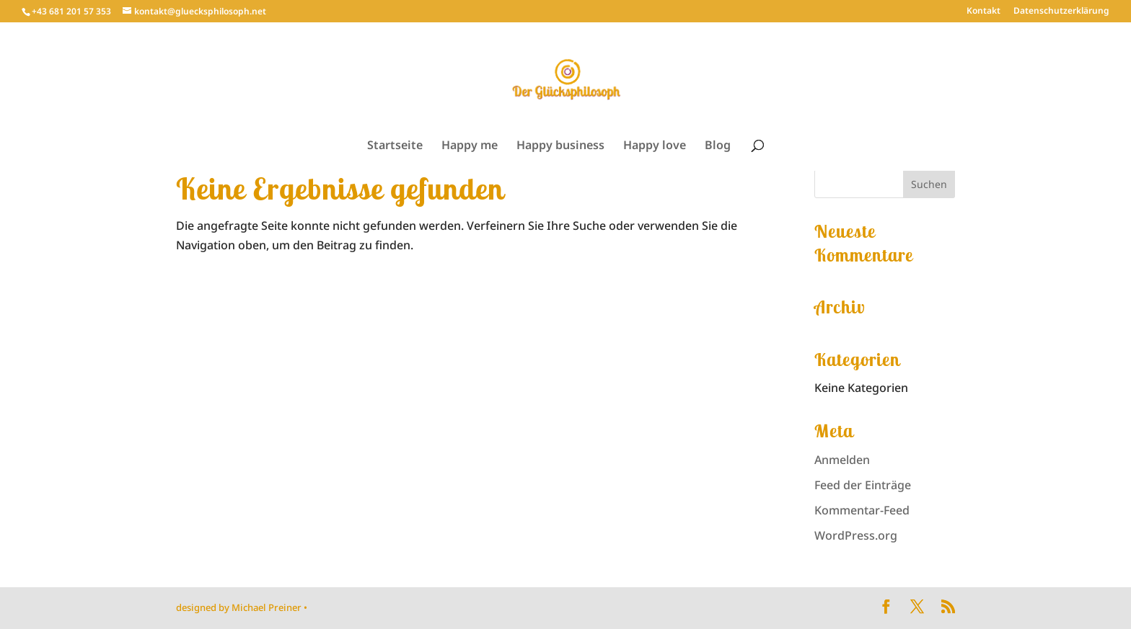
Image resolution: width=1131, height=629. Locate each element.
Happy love (654, 146)
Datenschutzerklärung (1061, 11)
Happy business (560, 146)
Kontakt (983, 11)
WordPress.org (855, 535)
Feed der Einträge (862, 485)
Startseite (395, 146)
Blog (718, 146)
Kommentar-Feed (862, 510)
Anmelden (842, 460)
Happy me (469, 146)
